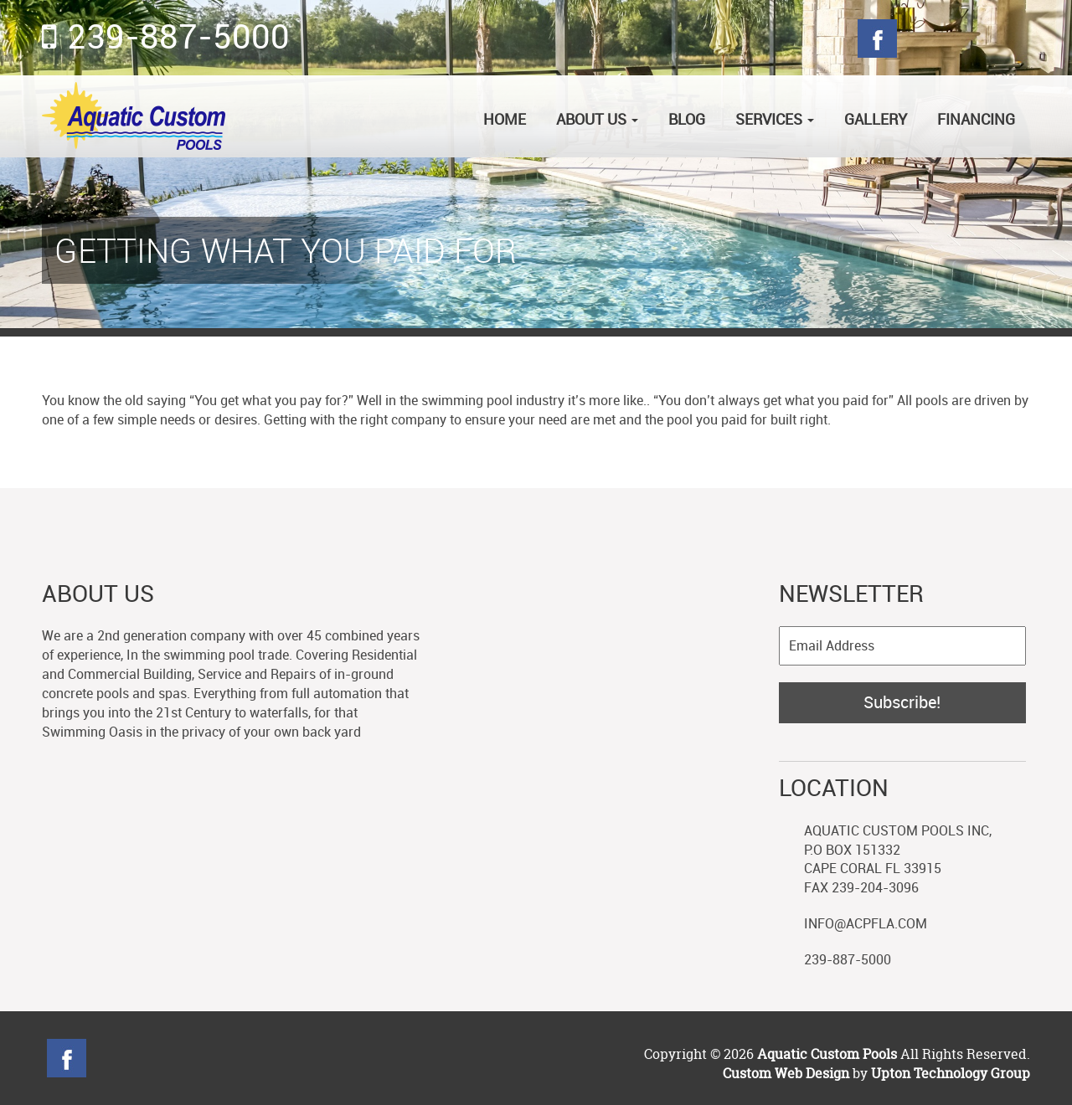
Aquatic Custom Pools (828, 1054)
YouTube (288, 1058)
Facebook (877, 38)
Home (504, 119)
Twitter (921, 38)
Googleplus (966, 38)
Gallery (875, 119)
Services (774, 119)
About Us (597, 119)
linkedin (244, 1058)
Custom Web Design (786, 1073)
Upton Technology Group (950, 1073)
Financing (976, 119)
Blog (1010, 38)
